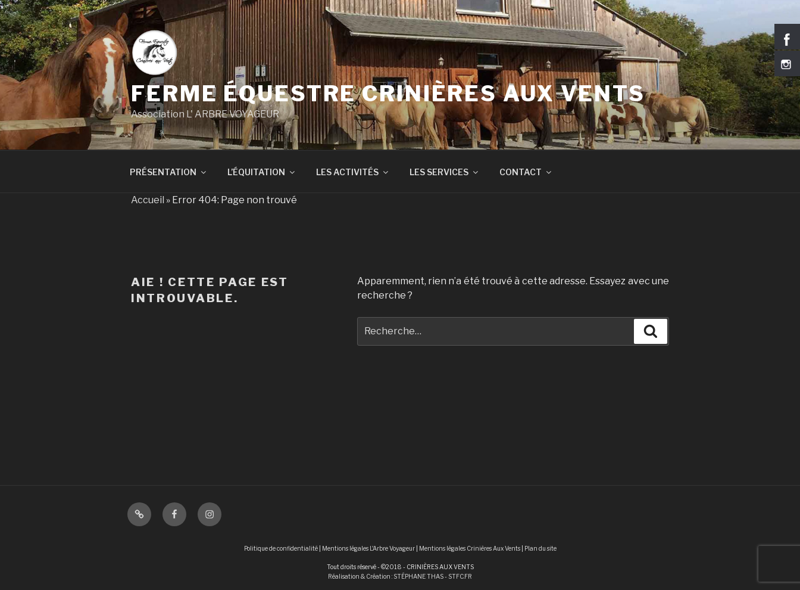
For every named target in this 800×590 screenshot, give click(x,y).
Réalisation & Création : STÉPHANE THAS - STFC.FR (400, 576)
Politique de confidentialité (281, 548)
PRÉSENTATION (169, 172)
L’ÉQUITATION (261, 172)
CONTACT (526, 172)
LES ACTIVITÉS (353, 172)
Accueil (147, 200)
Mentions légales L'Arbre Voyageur (368, 548)
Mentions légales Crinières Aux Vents (469, 548)
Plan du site (540, 548)
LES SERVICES (445, 172)
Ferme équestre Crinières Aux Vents (388, 93)
